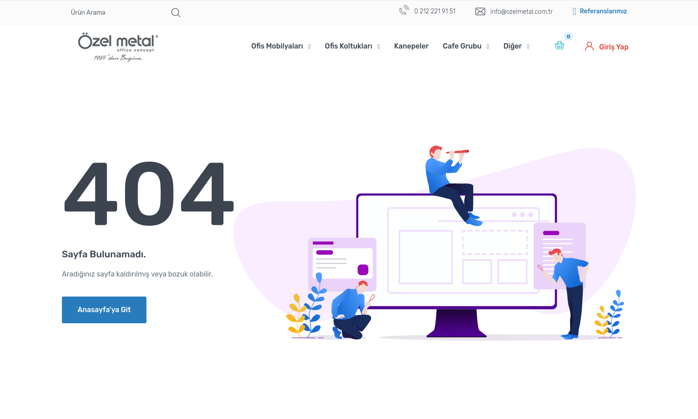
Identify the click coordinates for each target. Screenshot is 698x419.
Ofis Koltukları (348, 46)
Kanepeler (411, 46)
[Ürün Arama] (114, 13)
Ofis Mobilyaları (277, 46)
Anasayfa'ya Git (104, 309)
